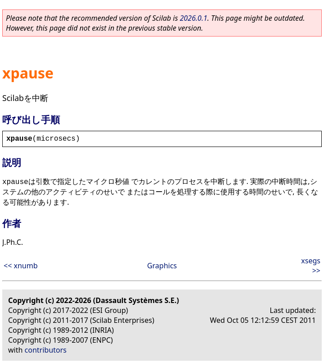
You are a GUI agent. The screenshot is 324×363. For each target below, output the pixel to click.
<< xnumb (21, 266)
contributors (46, 350)
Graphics (162, 266)
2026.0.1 (193, 18)
